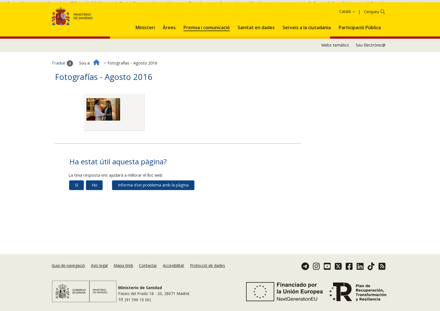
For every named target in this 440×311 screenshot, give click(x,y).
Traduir (62, 83)
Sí (76, 205)
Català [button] (347, 31)
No (94, 205)
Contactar (148, 265)
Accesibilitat (173, 265)
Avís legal (99, 265)
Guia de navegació (68, 265)
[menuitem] (145, 46)
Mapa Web (123, 265)
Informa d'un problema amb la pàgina (153, 205)
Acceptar (232, 13)
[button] (145, 46)
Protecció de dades (207, 265)
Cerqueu (371, 31)
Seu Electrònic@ (371, 65)
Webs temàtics (335, 65)
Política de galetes (201, 12)
